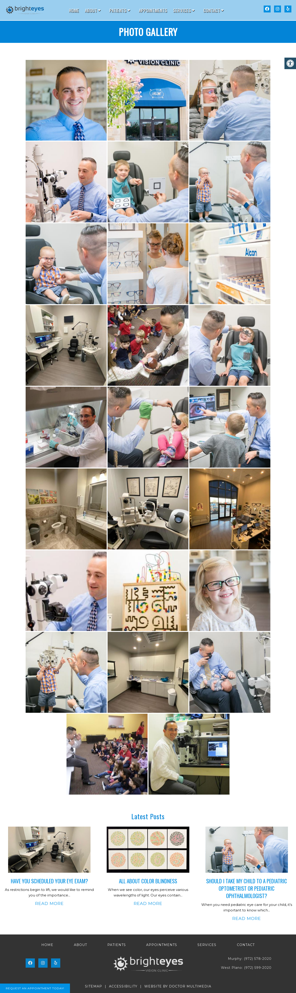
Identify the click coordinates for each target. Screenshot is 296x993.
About (91, 10)
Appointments (153, 10)
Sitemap (93, 986)
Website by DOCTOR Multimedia (177, 986)
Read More (49, 903)
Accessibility (123, 986)
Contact (211, 10)
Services (182, 10)
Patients (118, 10)
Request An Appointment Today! (35, 988)
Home (74, 10)
